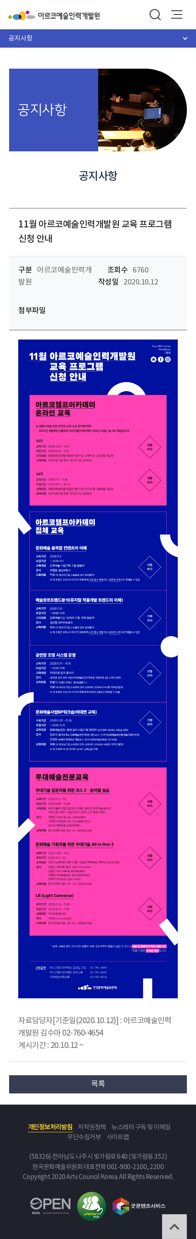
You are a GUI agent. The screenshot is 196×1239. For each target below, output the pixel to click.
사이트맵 (117, 1137)
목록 (98, 1084)
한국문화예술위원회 (23, 15)
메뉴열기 (177, 14)
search (155, 14)
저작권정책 (92, 1127)
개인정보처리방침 (50, 1127)
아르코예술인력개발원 (68, 15)
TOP (174, 1226)
